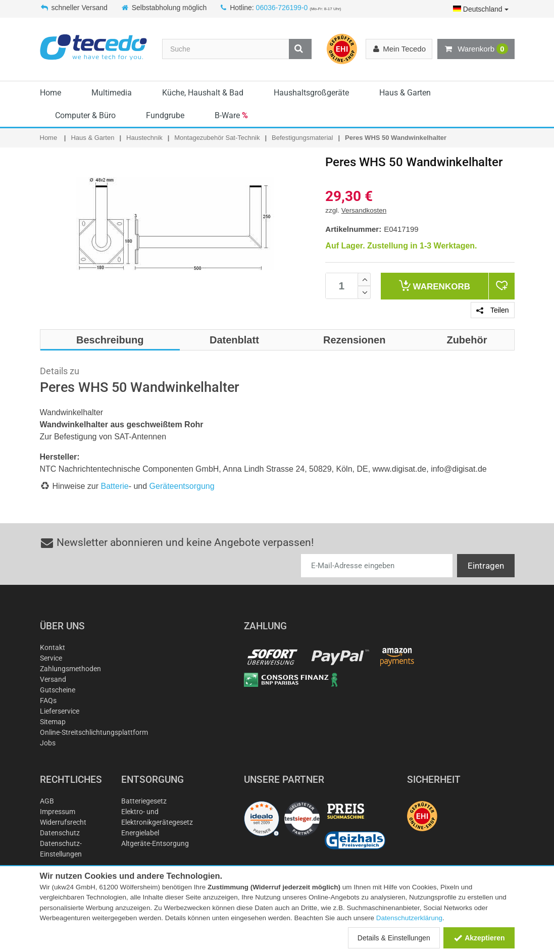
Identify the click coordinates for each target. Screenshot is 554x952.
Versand (53, 679)
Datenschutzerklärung (409, 918)
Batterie (115, 486)
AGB (47, 801)
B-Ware (231, 115)
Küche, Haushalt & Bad (202, 92)
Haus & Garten (405, 92)
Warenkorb (476, 49)
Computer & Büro (85, 115)
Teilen (492, 310)
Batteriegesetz (144, 801)
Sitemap (53, 722)
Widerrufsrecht (63, 822)
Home (50, 92)
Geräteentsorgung (182, 486)
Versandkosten (363, 210)
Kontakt (52, 647)
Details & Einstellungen (394, 938)
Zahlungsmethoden (70, 669)
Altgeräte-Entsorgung (155, 843)
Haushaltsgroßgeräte (311, 92)
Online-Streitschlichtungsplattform (94, 732)
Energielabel (140, 833)
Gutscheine (57, 690)
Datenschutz (60, 833)
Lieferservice (59, 711)
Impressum (57, 812)
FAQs (48, 700)
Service (51, 658)
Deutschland (481, 9)
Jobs (48, 743)
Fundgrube (165, 115)
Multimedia (111, 92)
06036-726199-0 (282, 8)
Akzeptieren (479, 938)
